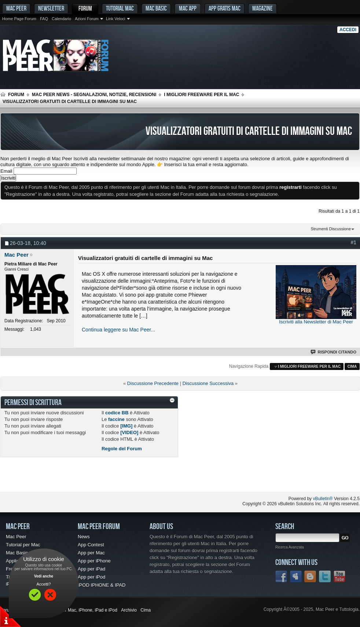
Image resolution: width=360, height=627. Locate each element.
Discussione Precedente (153, 383)
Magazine (262, 8)
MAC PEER (16, 8)
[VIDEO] (129, 432)
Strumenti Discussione (331, 229)
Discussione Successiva (208, 383)
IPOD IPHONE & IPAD (102, 585)
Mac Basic (156, 8)
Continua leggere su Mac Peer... (118, 330)
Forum (85, 8)
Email (6, 171)
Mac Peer (16, 536)
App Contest (91, 544)
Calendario (61, 18)
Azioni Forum (87, 18)
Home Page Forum (19, 18)
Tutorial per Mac (23, 544)
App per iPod (91, 577)
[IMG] (126, 426)
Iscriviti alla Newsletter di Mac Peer (316, 321)
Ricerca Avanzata (289, 547)
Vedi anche (43, 576)
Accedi (347, 29)
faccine (116, 419)
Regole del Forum (122, 448)
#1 (353, 242)
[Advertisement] (86, 477)
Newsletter (51, 8)
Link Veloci (115, 18)
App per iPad (91, 569)
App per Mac (91, 553)
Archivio (129, 610)
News (84, 536)
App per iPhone (94, 561)
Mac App (187, 8)
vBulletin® (323, 498)
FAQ (44, 18)
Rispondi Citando (333, 352)
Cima (352, 366)
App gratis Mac (224, 8)
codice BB (117, 412)
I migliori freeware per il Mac (201, 94)
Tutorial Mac (120, 8)
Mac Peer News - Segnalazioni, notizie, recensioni (94, 94)
